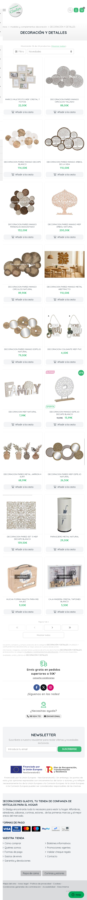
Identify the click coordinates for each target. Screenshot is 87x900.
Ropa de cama (31, 873)
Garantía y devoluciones (17, 860)
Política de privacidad (40, 883)
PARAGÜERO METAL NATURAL (64, 536)
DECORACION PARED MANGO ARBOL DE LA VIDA (64, 163)
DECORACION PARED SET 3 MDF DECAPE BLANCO (22, 537)
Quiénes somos (13, 847)
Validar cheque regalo (59, 851)
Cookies (57, 883)
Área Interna (63, 887)
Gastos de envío (13, 856)
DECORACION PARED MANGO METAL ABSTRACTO (64, 287)
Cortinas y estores (54, 873)
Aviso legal (23, 883)
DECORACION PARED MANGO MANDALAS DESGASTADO (22, 225)
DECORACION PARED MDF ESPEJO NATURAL (64, 475)
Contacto (52, 856)
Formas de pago (14, 851)
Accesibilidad (49, 887)
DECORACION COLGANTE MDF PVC (64, 349)
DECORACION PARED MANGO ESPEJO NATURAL (22, 350)
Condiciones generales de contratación (22, 887)
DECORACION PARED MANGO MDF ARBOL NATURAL (64, 225)
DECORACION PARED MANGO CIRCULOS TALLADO (64, 100)
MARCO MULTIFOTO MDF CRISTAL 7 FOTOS (22, 100)
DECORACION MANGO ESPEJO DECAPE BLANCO (64, 412)
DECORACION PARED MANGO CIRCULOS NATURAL (22, 287)
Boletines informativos (59, 843)
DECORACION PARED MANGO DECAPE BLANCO (22, 163)
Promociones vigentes (59, 847)
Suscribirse (69, 749)
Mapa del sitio (9, 883)
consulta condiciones (43, 678)
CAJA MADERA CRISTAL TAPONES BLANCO (64, 600)
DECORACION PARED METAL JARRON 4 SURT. (22, 475)
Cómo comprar (13, 843)
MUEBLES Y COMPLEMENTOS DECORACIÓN (41, 652)
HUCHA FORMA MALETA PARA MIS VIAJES (22, 600)
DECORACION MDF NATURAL (22, 411)
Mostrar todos (58, 46)
